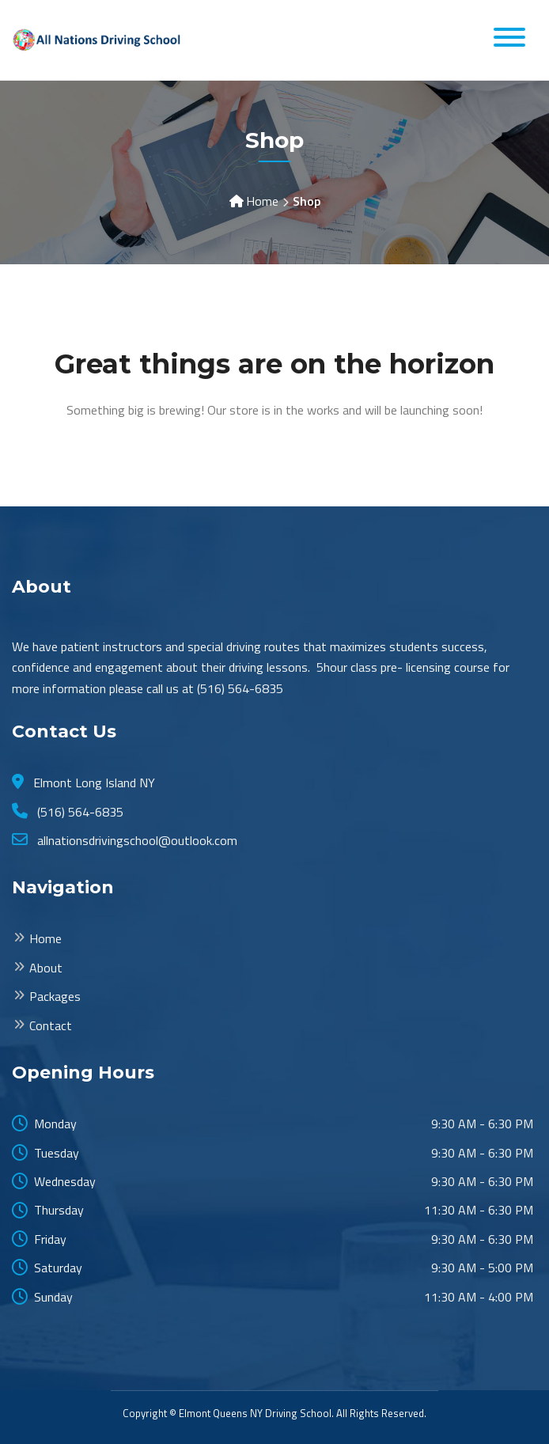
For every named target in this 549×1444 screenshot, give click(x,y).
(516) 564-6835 (78, 811)
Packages (55, 996)
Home (262, 200)
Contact (50, 1025)
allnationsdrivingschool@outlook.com (135, 840)
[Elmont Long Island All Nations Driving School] (99, 38)
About (45, 967)
